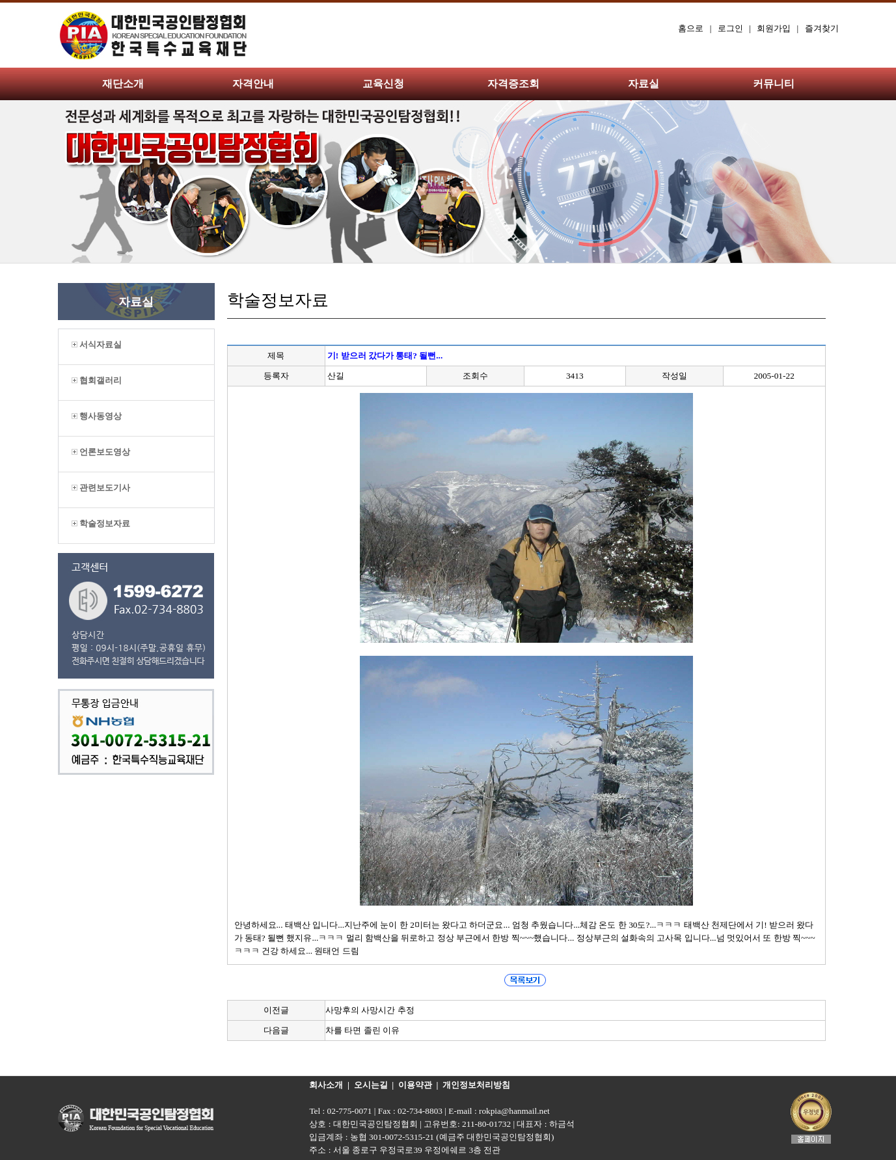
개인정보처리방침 (476, 1085)
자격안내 (253, 83)
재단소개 (123, 83)
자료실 (643, 83)
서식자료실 (97, 344)
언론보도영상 (101, 452)
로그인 (730, 28)
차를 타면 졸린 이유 (362, 1030)
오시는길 (371, 1085)
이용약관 (415, 1085)
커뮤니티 (773, 83)
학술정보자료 (101, 523)
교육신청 (383, 83)
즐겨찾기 (822, 28)
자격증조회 (513, 83)
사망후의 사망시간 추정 (369, 1010)
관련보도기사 (101, 487)
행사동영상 (97, 416)
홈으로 (690, 28)
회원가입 (774, 28)
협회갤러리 (97, 380)
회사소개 (326, 1085)
